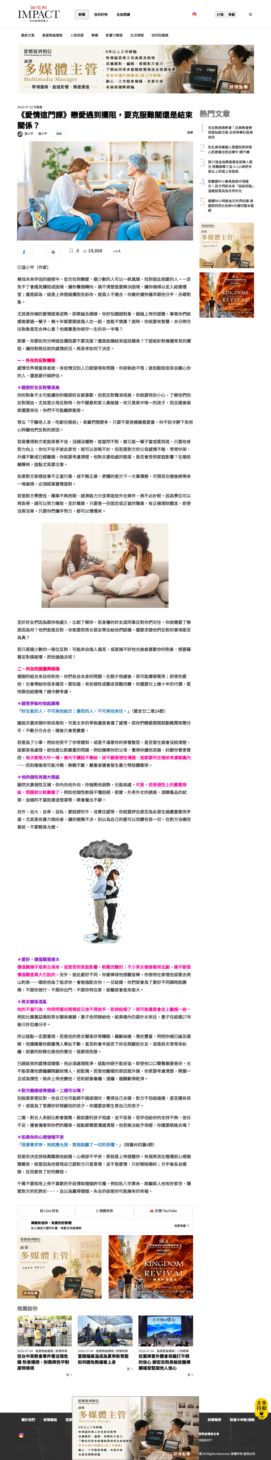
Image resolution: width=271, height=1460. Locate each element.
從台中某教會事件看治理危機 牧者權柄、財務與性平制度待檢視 (43, 1362)
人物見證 (77, 35)
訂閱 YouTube (163, 1210)
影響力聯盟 (114, 35)
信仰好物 (101, 14)
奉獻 (231, 14)
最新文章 (28, 35)
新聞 (81, 14)
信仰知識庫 (159, 35)
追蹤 (59, 134)
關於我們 (28, 1419)
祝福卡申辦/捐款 (242, 1419)
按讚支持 (104, 1210)
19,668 (92, 250)
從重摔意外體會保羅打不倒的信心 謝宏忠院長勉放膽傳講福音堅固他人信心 (164, 1362)
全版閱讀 (123, 14)
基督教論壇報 (52, 35)
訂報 (220, 14)
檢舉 (190, 132)
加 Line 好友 (46, 1210)
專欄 (94, 35)
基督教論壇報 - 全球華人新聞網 (38, 14)
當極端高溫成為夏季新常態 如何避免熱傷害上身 (103, 1359)
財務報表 (214, 1419)
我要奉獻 (182, 1226)
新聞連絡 (50, 1419)
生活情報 (137, 35)
